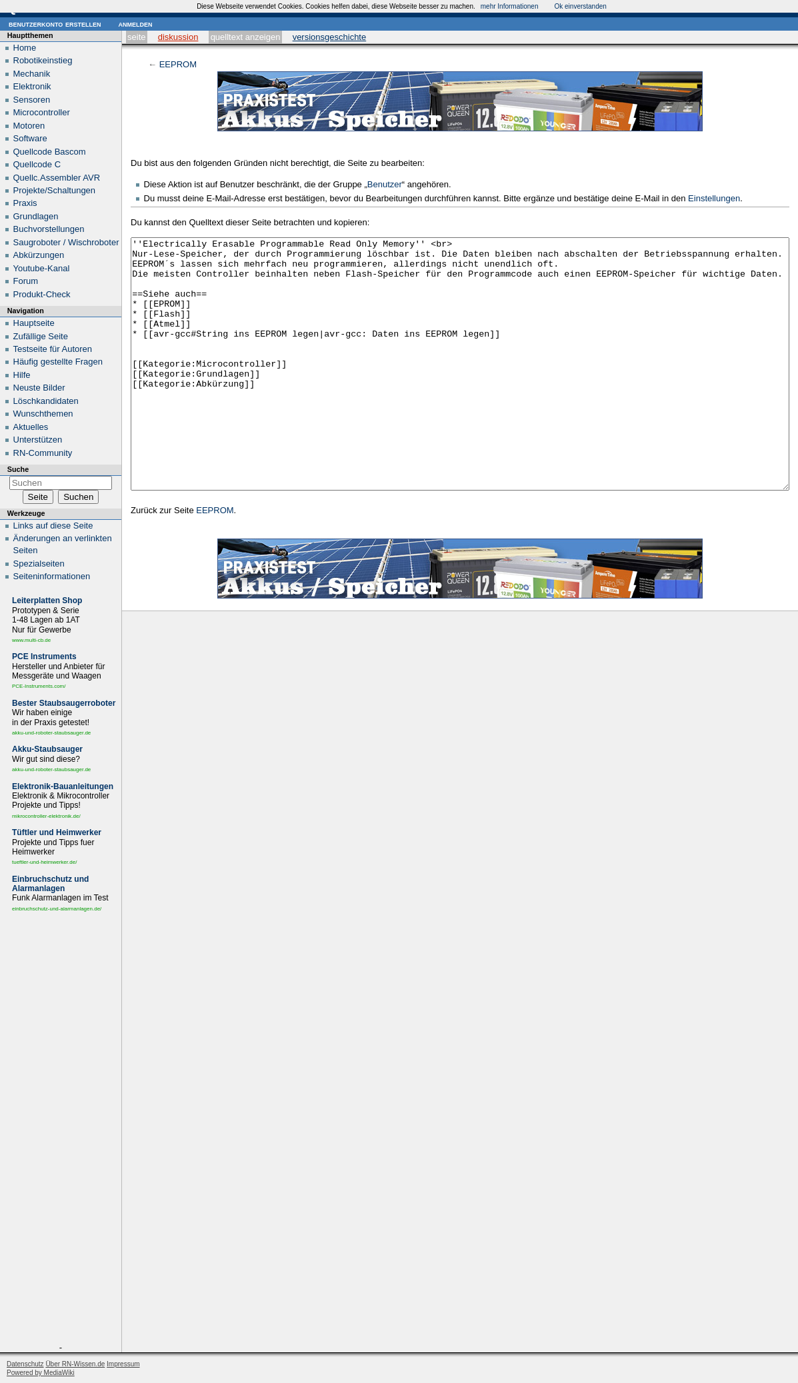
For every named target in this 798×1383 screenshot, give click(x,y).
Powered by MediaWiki (41, 1372)
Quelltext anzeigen (246, 37)
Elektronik (32, 86)
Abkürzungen (39, 255)
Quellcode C (37, 164)
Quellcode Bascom (49, 152)
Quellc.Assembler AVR (57, 178)
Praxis (25, 203)
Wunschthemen (43, 414)
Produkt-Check (42, 294)
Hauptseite (34, 323)
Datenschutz (25, 1364)
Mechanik (32, 74)
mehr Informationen (510, 6)
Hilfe (22, 375)
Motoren (29, 126)
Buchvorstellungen (49, 229)
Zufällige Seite (40, 336)
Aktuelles (31, 427)
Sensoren (32, 100)
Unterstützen (38, 440)
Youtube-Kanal (41, 268)
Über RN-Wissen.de (75, 1364)
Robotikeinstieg (43, 60)
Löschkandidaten (46, 401)
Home (25, 48)
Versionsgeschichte (330, 37)
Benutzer (384, 184)
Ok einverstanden (580, 6)
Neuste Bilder (39, 388)
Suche (18, 469)
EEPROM (178, 64)
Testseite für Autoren (53, 349)
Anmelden (135, 24)
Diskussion (178, 37)
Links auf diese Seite (53, 526)
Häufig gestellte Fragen (58, 362)
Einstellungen (714, 198)
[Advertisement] (60, 1130)
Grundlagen (36, 216)
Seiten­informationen (52, 576)
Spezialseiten (39, 564)
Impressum (123, 1364)
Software (30, 138)
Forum (26, 281)
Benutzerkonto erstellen (55, 24)
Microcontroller (41, 112)
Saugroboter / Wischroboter (66, 242)
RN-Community (43, 453)
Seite (136, 37)
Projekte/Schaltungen (54, 190)
